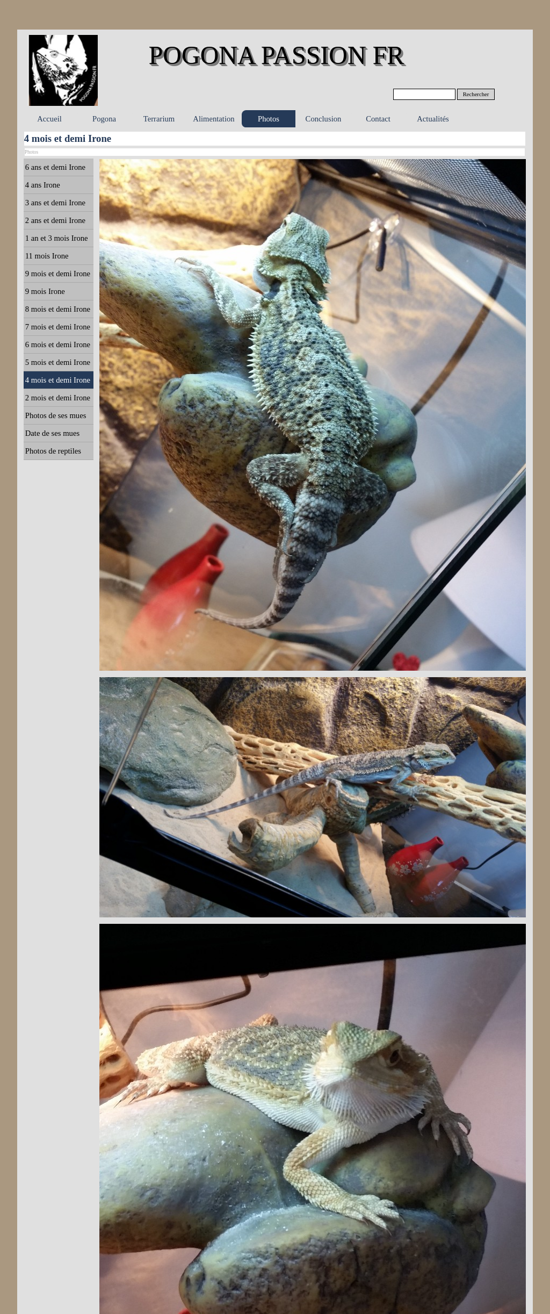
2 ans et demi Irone (55, 220)
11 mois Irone (47, 256)
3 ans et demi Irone (55, 202)
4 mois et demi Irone (57, 380)
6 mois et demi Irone (57, 344)
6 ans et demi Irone (55, 167)
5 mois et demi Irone (57, 362)
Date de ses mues (52, 433)
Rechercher (476, 94)
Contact (378, 118)
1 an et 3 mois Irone (56, 238)
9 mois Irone (45, 291)
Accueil (49, 118)
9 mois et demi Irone (57, 273)
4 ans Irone (42, 185)
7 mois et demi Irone (57, 326)
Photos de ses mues (55, 415)
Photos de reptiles (53, 451)
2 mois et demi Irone (57, 397)
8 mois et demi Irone (57, 309)
